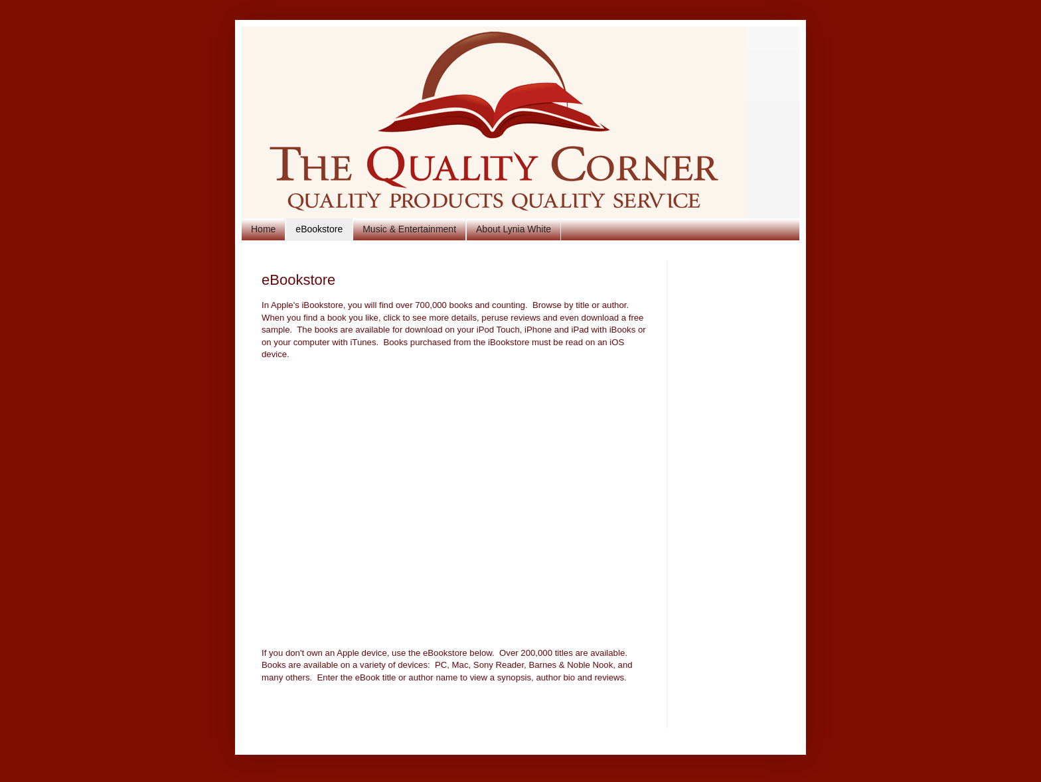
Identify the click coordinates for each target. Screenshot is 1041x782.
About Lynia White (513, 229)
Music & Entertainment (409, 229)
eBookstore (319, 229)
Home (263, 229)
